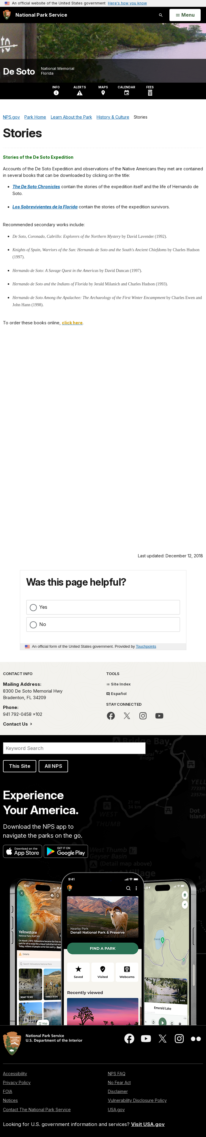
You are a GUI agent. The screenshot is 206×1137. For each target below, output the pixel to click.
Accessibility (15, 1073)
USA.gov (116, 1109)
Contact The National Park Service (37, 1109)
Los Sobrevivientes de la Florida (45, 206)
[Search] (74, 748)
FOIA (7, 1091)
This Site (19, 766)
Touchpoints (146, 646)
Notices (10, 1100)
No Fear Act (119, 1082)
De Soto (19, 71)
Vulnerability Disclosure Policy (137, 1100)
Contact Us (16, 724)
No (42, 624)
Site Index (118, 684)
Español (116, 693)
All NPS (53, 766)
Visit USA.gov (148, 1124)
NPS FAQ (116, 1073)
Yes (43, 607)
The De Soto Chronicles (36, 186)
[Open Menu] (185, 15)
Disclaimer (118, 1091)
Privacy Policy (17, 1082)
